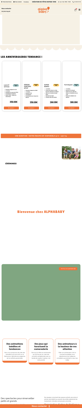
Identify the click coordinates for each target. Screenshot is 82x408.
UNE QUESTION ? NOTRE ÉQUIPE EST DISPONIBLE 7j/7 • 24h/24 (41, 136)
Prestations (26, 1)
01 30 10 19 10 (6, 11)
